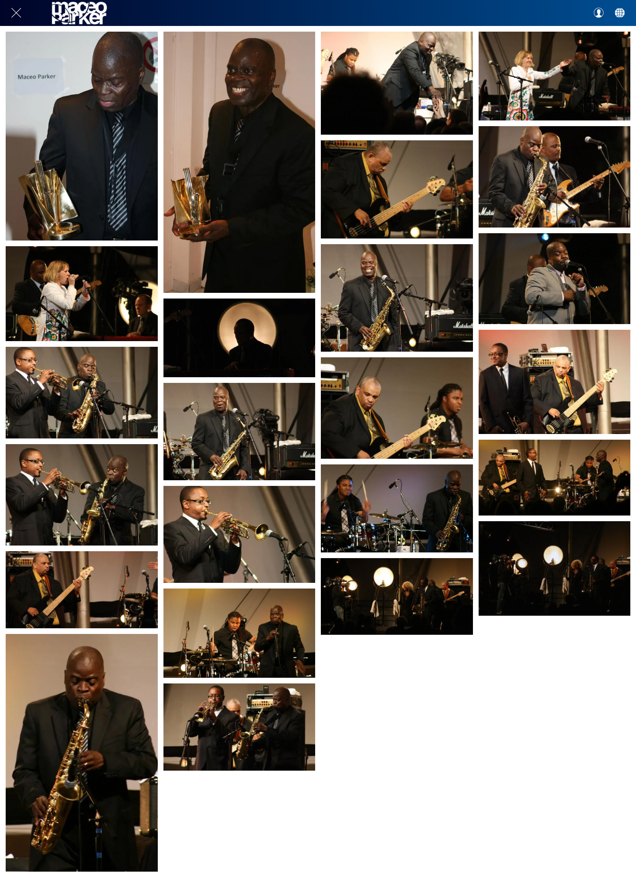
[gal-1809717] (397, 298)
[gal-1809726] (239, 162)
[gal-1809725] (397, 83)
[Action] (620, 13)
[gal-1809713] (397, 408)
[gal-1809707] (82, 753)
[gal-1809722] (239, 338)
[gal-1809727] (82, 136)
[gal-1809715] (82, 495)
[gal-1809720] (555, 177)
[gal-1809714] (239, 534)
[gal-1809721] (397, 189)
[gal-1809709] (397, 508)
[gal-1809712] (555, 382)
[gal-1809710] (239, 633)
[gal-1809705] (397, 596)
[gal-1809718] (239, 432)
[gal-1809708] (555, 478)
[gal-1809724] (555, 76)
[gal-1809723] (82, 293)
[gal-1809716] (555, 278)
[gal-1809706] (239, 727)
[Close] (16, 13)
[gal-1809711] (82, 589)
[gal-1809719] (82, 392)
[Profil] (598, 13)
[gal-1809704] (555, 568)
